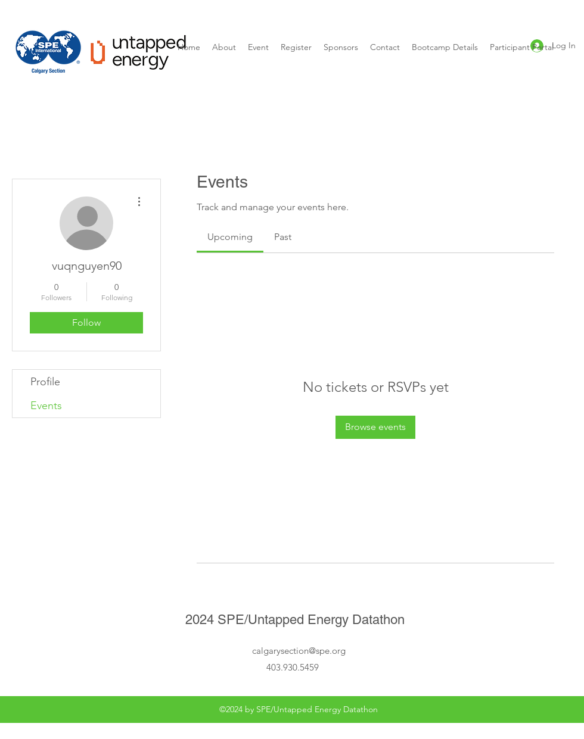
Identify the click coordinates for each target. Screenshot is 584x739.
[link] (230, 236)
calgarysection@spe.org (299, 650)
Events (46, 405)
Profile (45, 381)
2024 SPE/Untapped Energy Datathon (295, 619)
